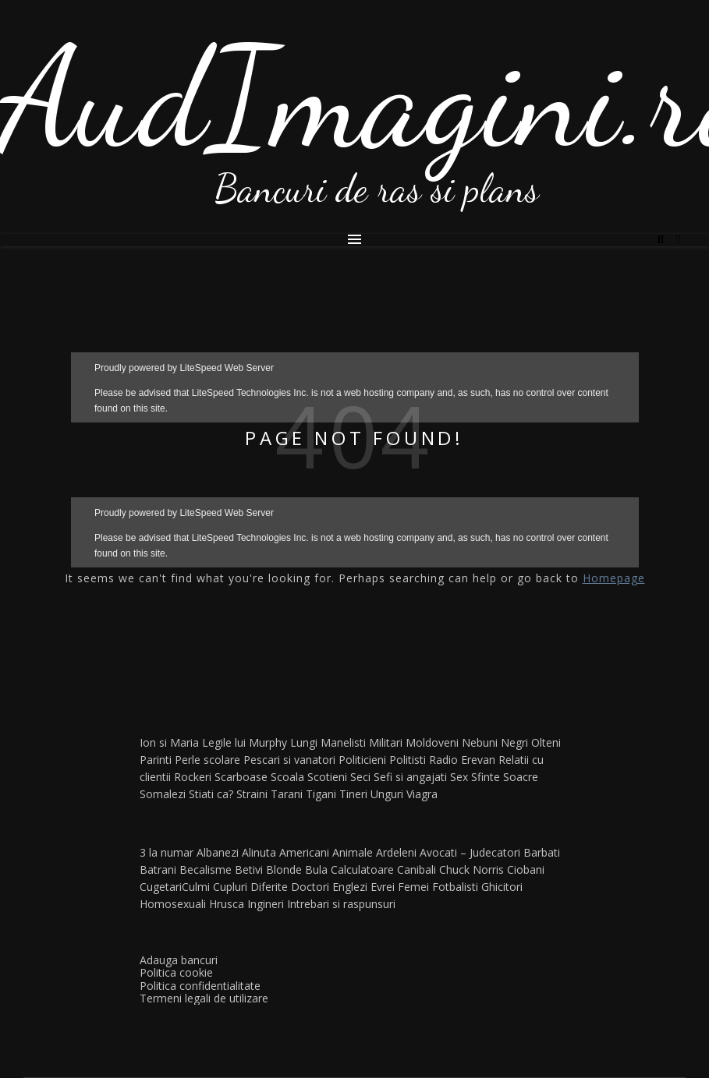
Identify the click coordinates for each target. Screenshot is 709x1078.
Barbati (541, 852)
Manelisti (343, 742)
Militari (385, 742)
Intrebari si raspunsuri (341, 903)
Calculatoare (362, 869)
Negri (514, 742)
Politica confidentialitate (200, 985)
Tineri (353, 793)
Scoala (287, 776)
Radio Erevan (462, 759)
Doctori (310, 886)
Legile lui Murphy (244, 742)
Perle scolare (207, 759)
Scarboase (241, 776)
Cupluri (230, 886)
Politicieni (362, 759)
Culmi (196, 886)
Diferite (269, 886)
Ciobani (525, 869)
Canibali (416, 869)
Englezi (349, 886)
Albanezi (218, 852)
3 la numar (166, 852)
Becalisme (205, 869)
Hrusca (226, 903)
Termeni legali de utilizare (204, 998)
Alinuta (259, 852)
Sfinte (485, 776)
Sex (459, 776)
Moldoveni (432, 742)
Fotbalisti (455, 886)
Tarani (287, 793)
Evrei (382, 886)
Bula (316, 869)
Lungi (303, 742)
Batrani (158, 869)
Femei (413, 886)
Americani (304, 852)
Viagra (422, 793)
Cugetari (161, 886)
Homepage (614, 578)
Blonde (284, 869)
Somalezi (163, 793)
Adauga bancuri (179, 960)
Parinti (156, 759)
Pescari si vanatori (289, 759)
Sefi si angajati (410, 776)
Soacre (520, 776)
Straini (252, 793)
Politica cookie (176, 972)
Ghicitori (502, 886)
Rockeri (192, 776)
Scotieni (327, 776)
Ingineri (265, 903)
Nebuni (480, 742)
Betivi (249, 869)
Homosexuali (173, 903)
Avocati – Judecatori (470, 852)
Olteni (546, 742)
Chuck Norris (471, 869)
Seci (360, 776)
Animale (352, 852)
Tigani (321, 793)
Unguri (386, 793)
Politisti (407, 759)
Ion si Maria (169, 742)
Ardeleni (396, 852)
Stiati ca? (211, 793)
